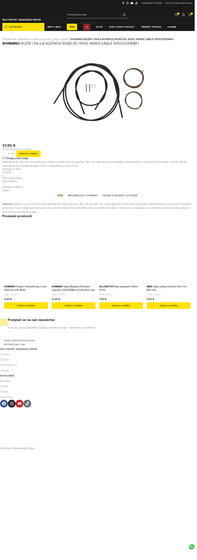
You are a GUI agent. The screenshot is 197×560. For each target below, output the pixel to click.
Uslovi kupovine (8, 365)
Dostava (4, 359)
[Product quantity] (8, 153)
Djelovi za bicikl (42, 39)
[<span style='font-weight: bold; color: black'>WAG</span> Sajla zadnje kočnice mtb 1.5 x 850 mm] (168, 245)
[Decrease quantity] (4, 153)
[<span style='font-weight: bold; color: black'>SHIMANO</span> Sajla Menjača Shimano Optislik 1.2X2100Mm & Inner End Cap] (73, 240)
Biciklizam (24, 39)
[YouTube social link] (131, 3)
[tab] (60, 195)
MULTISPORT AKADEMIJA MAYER (21, 19)
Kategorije (7, 375)
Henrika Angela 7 (96, 415)
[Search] (97, 14)
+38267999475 (96, 428)
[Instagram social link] (127, 3)
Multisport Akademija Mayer (18, 349)
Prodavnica (9, 39)
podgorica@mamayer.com (95, 422)
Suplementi (6, 397)
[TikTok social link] (136, 3)
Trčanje (4, 386)
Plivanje (4, 391)
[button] (26, 305)
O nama (4, 354)
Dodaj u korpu (28, 153)
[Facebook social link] (123, 3)
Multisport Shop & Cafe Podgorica (96, 409)
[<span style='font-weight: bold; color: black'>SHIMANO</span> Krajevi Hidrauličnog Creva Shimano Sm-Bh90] (26, 241)
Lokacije (4, 370)
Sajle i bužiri (61, 39)
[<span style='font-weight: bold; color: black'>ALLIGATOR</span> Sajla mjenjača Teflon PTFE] (121, 245)
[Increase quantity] (13, 153)
